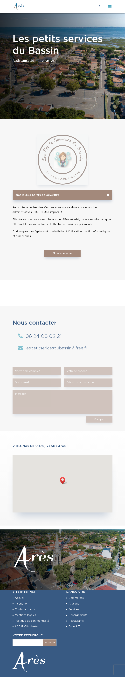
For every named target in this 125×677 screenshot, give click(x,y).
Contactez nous (25, 609)
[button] (63, 480)
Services (74, 609)
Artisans (74, 603)
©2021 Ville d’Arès (26, 626)
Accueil (19, 598)
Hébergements (78, 615)
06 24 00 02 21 (43, 336)
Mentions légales (25, 615)
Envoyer (99, 419)
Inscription (21, 603)
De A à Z (74, 626)
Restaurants (76, 621)
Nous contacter (62, 253)
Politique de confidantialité (32, 621)
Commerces (76, 598)
